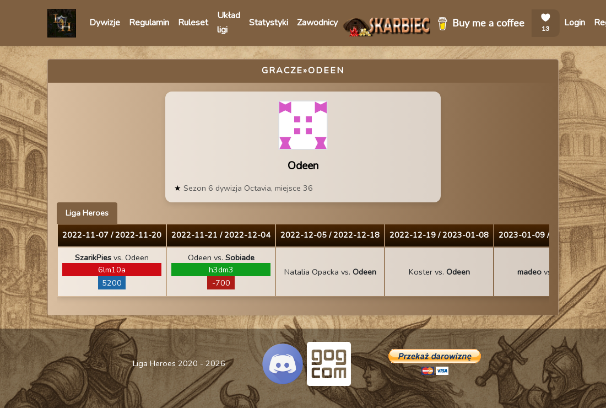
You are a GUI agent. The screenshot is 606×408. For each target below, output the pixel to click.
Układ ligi (228, 22)
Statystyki (268, 23)
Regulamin (149, 23)
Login (574, 23)
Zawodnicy (317, 23)
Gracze (282, 71)
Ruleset (193, 23)
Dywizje (104, 23)
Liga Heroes (87, 212)
